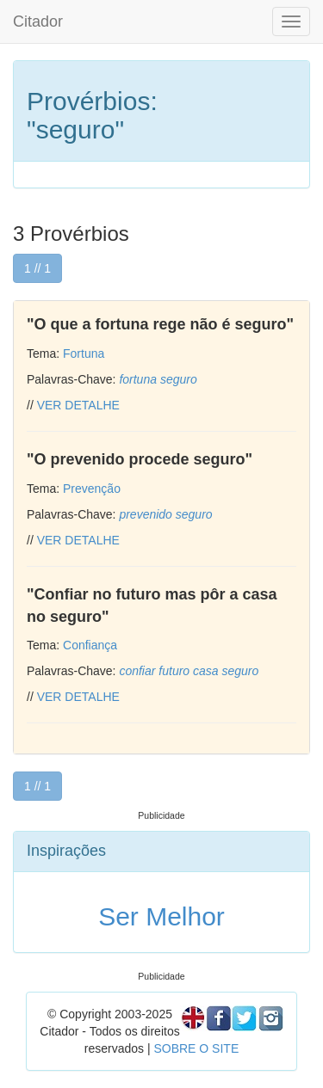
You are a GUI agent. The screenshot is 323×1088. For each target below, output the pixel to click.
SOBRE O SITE (196, 1048)
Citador (38, 21)
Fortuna (83, 353)
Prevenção (92, 488)
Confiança (90, 645)
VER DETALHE (78, 405)
